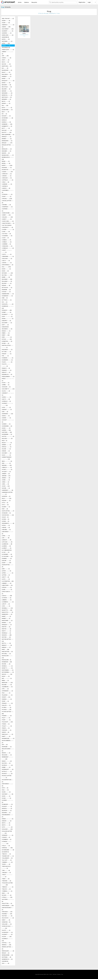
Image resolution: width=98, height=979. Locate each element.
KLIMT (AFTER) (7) (8, 510)
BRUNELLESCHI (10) (8, 158)
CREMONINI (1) (8, 256)
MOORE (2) (6, 664)
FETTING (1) (6, 351)
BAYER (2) (6, 82)
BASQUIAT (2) (8, 80)
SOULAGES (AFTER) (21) (7, 832)
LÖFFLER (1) (7, 587)
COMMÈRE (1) (6, 244)
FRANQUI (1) (6, 370)
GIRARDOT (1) (8, 394)
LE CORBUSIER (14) (6, 550)
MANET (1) (6, 616)
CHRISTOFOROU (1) (8, 223)
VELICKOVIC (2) (8, 917)
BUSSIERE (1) (7, 167)
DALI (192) (6, 266)
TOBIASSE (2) (6, 880)
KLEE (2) (5, 508)
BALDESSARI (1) (7, 70)
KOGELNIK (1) (6, 513)
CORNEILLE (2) (8, 248)
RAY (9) (5, 744)
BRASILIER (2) (7, 149)
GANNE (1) (5, 384)
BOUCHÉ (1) (7, 130)
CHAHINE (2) (6, 204)
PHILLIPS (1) (6, 705)
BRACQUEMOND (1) (8, 134)
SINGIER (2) (6, 820)
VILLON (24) (6, 936)
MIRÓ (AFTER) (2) (7, 651)
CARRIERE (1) (7, 184)
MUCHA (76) (7, 674)
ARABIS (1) (6, 45)
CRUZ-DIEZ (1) (7, 258)
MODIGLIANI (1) (6, 659)
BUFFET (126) (7, 165)
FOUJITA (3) (6, 365)
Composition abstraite (24, 34)
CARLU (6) (5, 182)
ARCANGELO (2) (6, 47)
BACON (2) (6, 64)
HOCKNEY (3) (6, 453)
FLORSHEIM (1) (7, 360)
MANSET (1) (6, 618)
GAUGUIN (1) (6, 386)
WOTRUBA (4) (6, 957)
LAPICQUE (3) (7, 542)
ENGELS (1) (6, 331)
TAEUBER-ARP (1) (8, 856)
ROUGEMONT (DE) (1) (7, 780)
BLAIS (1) (7, 107)
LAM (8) (5, 537)
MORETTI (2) (7, 668)
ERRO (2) (7, 337)
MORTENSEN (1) (7, 670)
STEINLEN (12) (6, 842)
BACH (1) (5, 62)
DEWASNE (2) (6, 289)
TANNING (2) (7, 862)
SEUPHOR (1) (6, 810)
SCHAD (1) (6, 798)
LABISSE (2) (6, 527)
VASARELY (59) (7, 913)
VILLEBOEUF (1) (7, 932)
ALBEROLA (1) (8, 24)
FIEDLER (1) (6, 353)
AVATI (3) (5, 60)
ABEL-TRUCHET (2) (8, 18)
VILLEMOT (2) (7, 934)
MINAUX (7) (6, 647)
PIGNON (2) (6, 715)
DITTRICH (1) (6, 300)
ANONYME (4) (5, 37)
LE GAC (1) (5, 552)
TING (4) (6, 870)
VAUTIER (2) (7, 915)
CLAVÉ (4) (6, 231)
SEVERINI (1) (6, 812)
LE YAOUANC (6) (7, 556)
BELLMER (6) (6, 89)
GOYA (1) (6, 407)
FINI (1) (5, 355)
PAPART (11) (6, 697)
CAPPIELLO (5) (7, 180)
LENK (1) (6, 568)
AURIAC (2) (6, 57)
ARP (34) (5, 55)
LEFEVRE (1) (6, 560)
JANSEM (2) (6, 473)
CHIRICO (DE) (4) (8, 221)
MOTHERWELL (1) (8, 672)
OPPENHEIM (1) (7, 690)
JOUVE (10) (5, 486)
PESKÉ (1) (5, 701)
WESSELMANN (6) (7, 955)
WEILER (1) (5, 953)
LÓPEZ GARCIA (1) (7, 592)
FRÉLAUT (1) (6, 372)
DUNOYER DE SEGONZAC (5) (7, 327)
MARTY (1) (6, 631)
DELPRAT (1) (6, 283)
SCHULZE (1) (7, 806)
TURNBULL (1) (7, 891)
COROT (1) (7, 251)
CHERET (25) (6, 215)
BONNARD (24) (7, 124)
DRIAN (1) (7, 318)
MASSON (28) (6, 635)
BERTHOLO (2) (7, 97)
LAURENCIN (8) (7, 544)
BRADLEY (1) (6, 136)
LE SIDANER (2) (7, 554)
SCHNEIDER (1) (7, 804)
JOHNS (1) (6, 479)
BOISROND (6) (7, 118)
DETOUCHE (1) (7, 287)
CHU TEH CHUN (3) (6, 225)
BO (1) (4, 113)
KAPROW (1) (6, 496)
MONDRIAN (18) (7, 661)
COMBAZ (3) (6, 242)
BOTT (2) (6, 128)
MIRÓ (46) (5, 649)
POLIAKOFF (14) (7, 721)
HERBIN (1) (6, 444)
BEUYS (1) (6, 101)
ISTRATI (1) (7, 469)
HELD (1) (4, 440)
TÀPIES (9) (6, 864)
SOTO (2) (7, 827)
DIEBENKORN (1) (8, 293)
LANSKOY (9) (6, 539)
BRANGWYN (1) (7, 140)
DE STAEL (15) (7, 275)
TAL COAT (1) (7, 860)
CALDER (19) (7, 171)
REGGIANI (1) (7, 754)
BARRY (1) (6, 78)
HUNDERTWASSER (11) (6, 458)
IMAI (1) (6, 463)
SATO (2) (5, 787)
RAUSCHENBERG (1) (7, 741)
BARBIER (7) (6, 76)
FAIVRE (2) (5, 343)
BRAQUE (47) (7, 142)
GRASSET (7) (7, 409)
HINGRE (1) (6, 451)
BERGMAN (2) (7, 93)
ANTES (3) (5, 39)
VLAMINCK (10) (7, 939)
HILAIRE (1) (6, 448)
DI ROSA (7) (6, 291)
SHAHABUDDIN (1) (7, 815)
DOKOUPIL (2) (7, 304)
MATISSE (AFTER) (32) (7, 640)
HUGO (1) (6, 455)
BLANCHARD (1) (7, 109)
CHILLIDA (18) (7, 217)
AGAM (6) (6, 22)
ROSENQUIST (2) (7, 769)
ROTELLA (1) (7, 771)
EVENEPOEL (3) (7, 341)
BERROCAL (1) (7, 95)
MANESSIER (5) (7, 614)
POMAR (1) (5, 724)
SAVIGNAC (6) (7, 794)
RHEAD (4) (7, 761)
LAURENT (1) (6, 548)
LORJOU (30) (7, 595)
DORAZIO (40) (7, 310)
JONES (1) (5, 482)
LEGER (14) (6, 562)
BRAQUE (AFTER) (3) (8, 146)
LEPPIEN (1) (6, 575)
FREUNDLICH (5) (7, 374)
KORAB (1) (5, 521)
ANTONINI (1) (7, 41)
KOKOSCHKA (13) (8, 515)
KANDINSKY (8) (7, 490)
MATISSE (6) (6, 637)
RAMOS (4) (5, 732)
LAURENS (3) (6, 546)
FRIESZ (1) (8, 379)
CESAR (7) (6, 196)
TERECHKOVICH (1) (6, 867)
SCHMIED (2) (7, 801)
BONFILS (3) (6, 122)
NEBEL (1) (5, 680)
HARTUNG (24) (7, 432)
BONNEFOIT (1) (7, 126)
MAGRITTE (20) (7, 610)
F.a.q (62, 974)
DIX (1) (4, 302)
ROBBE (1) (6, 767)
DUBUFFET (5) (6, 320)
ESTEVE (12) (7, 339)
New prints (34, 2)
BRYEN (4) (6, 163)
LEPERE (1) (7, 573)
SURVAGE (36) (7, 847)
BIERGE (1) (6, 103)
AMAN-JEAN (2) (7, 35)
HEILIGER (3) (7, 438)
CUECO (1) (6, 260)
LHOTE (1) (6, 579)
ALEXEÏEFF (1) (7, 31)
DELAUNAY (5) (7, 281)
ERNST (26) (5, 335)
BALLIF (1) (6, 72)
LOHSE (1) (7, 589)
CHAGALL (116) (7, 198)
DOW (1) (7, 316)
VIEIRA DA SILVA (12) (7, 927)
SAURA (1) (6, 792)
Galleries (26, 2)
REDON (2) (6, 752)
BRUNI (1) (5, 161)
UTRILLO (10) (7, 897)
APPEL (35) (6, 43)
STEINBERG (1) (6, 839)
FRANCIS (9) (6, 368)
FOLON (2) (7, 362)
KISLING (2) (6, 500)
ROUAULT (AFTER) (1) (6, 776)
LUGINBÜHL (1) (8, 601)
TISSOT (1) (7, 875)
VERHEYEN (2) (6, 922)
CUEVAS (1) (7, 262)
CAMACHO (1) (7, 173)
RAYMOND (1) (6, 746)
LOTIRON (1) (6, 597)
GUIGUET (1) (8, 421)
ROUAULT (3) (7, 773)
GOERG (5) (6, 397)
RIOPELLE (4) (7, 765)
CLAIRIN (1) (8, 229)
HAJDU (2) (6, 428)
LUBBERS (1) (6, 599)
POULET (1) (7, 726)
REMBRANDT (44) (7, 758)
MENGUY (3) (7, 645)
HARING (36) (6, 430)
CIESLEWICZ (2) (7, 227)
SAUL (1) (5, 790)
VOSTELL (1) (6, 942)
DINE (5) (5, 298)
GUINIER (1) (6, 424)
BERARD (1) (7, 91)
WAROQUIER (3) (8, 951)
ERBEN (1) (5, 333)
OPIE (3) (5, 688)
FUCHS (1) (5, 382)
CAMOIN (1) (6, 175)
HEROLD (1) (6, 446)
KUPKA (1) (6, 525)
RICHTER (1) (6, 763)
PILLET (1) (6, 717)
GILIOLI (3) (6, 391)
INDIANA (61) (7, 465)
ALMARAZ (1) (6, 33)
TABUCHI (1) (6, 854)
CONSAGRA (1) (7, 246)
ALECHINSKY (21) (7, 28)
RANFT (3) (6, 736)
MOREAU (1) (7, 666)
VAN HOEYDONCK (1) (7, 908)
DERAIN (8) (6, 285)
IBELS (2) (7, 461)
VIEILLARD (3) (6, 924)
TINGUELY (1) (6, 872)
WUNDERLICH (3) (7, 959)
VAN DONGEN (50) (7, 905)
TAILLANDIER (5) (7, 858)
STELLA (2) (6, 845)
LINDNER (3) (6, 583)
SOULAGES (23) (7, 829)
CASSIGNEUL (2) (7, 191)
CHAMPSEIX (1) (7, 206)
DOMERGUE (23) (7, 307)
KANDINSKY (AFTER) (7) (7, 493)
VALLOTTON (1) (7, 903)
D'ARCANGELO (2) (7, 264)
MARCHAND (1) (7, 620)
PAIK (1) (6, 693)
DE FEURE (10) (7, 273)
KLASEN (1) (6, 506)
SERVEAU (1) (7, 808)
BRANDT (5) (6, 138)
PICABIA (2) (6, 707)
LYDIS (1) (6, 606)
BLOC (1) (5, 111)
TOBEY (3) (5, 878)
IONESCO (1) (7, 467)
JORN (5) (5, 484)
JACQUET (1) (6, 471)
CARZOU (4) (6, 188)
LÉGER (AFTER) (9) (7, 565)
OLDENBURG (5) (7, 686)
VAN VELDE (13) (7, 911)
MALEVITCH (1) (7, 612)
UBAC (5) (5, 893)
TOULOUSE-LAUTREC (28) (7, 883)
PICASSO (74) (6, 709)
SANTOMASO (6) (7, 784)
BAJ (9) (5, 68)
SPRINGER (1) (7, 835)
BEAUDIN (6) (6, 84)
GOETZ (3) (6, 399)
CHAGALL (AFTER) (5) (7, 201)
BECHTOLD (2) (7, 86)
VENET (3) (6, 920)
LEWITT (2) (5, 577)
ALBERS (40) (6, 26)
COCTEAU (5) (6, 233)
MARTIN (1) (6, 626)
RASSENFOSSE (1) (8, 738)
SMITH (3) (6, 823)
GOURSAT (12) (7, 404)
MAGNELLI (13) (7, 608)
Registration (82, 2)
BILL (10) (5, 105)
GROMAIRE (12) (7, 413)
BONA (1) (4, 120)
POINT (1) (6, 719)
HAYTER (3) (8, 436)
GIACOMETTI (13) (8, 388)
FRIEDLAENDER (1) (8, 376)
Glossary (59, 974)
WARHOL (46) (6, 944)
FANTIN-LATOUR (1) (7, 346)
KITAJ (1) (5, 502)
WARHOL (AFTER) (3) (7, 948)
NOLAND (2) (7, 684)
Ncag (2, 7)
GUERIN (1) (6, 417)
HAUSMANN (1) (7, 434)
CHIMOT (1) (7, 219)
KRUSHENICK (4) (8, 523)
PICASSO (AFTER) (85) (7, 712)
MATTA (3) (6, 643)
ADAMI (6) (6, 20)
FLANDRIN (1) (7, 357)
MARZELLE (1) (6, 633)
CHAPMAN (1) (8, 210)
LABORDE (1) (6, 529)
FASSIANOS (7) (7, 349)
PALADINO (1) (7, 695)
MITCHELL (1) (6, 653)
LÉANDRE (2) (7, 558)
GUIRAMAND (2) (7, 426)
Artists (20, 2)
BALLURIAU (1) (6, 74)
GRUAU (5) (6, 415)
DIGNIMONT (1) (7, 295)
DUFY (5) (5, 324)
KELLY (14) (6, 498)
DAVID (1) (6, 268)
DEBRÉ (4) (6, 277)
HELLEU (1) (7, 442)
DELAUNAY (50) (7, 279)
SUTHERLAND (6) (8, 849)
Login (89, 2)
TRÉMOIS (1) (7, 887)
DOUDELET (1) (7, 314)
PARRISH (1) (7, 699)
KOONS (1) (5, 519)
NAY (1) (7, 678)
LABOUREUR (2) (7, 532)
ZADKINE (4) (5, 961)
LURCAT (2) (6, 604)
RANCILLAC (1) (7, 734)
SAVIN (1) (6, 796)
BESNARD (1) (6, 99)
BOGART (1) (6, 115)
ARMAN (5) (7, 52)
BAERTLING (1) (6, 66)
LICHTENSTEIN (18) (7, 581)
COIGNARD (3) (7, 235)
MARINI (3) (6, 622)
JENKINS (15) (6, 475)
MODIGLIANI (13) (7, 656)
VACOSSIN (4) (8, 900)
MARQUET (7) (7, 624)
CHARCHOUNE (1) (8, 213)
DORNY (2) (6, 312)
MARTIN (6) (6, 628)
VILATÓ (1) (6, 930)
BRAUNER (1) (6, 151)
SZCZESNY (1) (5, 851)
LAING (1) (6, 535)
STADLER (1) (6, 837)
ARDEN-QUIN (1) (8, 49)
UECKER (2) (6, 895)
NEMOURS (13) (7, 682)
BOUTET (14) (6, 132)
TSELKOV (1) (6, 889)
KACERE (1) (6, 488)
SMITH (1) (6, 825)
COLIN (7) (5, 237)
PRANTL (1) (5, 728)
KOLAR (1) (5, 517)
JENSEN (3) (6, 477)
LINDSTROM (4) (7, 585)
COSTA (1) (6, 254)
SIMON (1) (7, 818)
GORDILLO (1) (6, 401)
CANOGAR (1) (7, 178)
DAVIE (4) (5, 271)
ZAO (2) (5, 963)
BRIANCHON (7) (8, 155)
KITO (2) (5, 504)
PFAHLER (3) (7, 703)
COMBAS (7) (6, 239)
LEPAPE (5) (6, 570)
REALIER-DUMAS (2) (8, 749)
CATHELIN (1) (7, 194)
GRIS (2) (5, 411)
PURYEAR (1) (6, 730)
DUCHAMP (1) (7, 322)
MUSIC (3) (5, 676)
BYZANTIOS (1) (8, 169)
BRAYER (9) (6, 153)
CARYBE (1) (5, 186)
